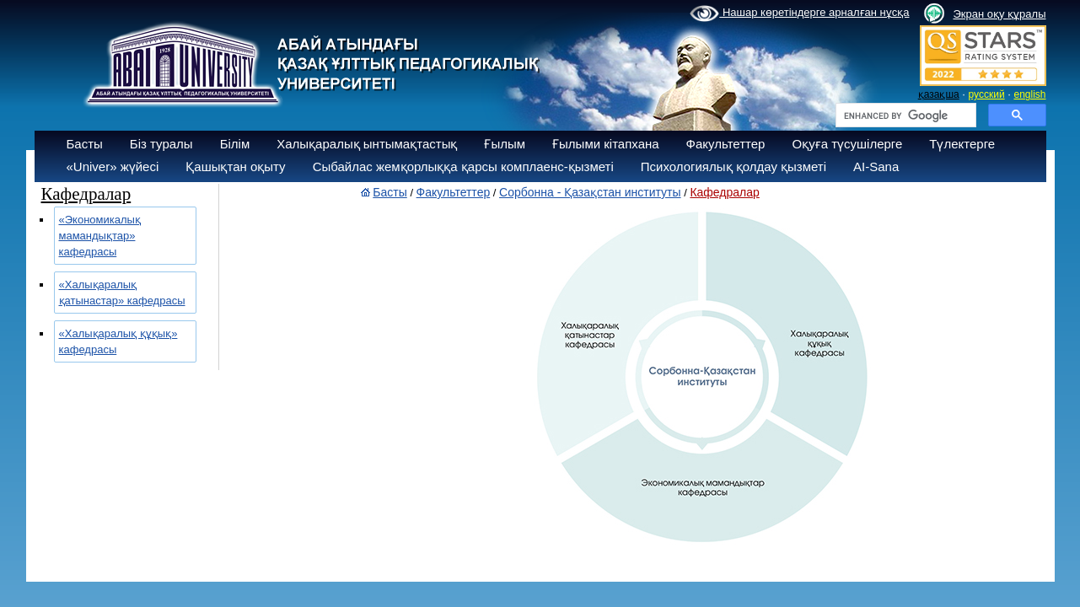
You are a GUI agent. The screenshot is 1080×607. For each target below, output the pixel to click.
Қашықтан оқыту (235, 166)
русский (987, 94)
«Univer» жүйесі (113, 166)
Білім (235, 144)
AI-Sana (876, 166)
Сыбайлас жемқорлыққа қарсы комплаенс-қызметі (463, 166)
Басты (85, 144)
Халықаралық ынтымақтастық (367, 144)
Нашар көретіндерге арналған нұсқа (799, 13)
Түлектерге (962, 144)
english (1029, 94)
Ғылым (504, 144)
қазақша (938, 94)
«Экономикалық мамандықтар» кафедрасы (100, 235)
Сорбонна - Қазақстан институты (590, 192)
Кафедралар (724, 192)
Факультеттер (726, 144)
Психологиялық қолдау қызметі (733, 166)
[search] (904, 115)
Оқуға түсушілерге (847, 144)
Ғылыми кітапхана (605, 144)
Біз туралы (161, 144)
